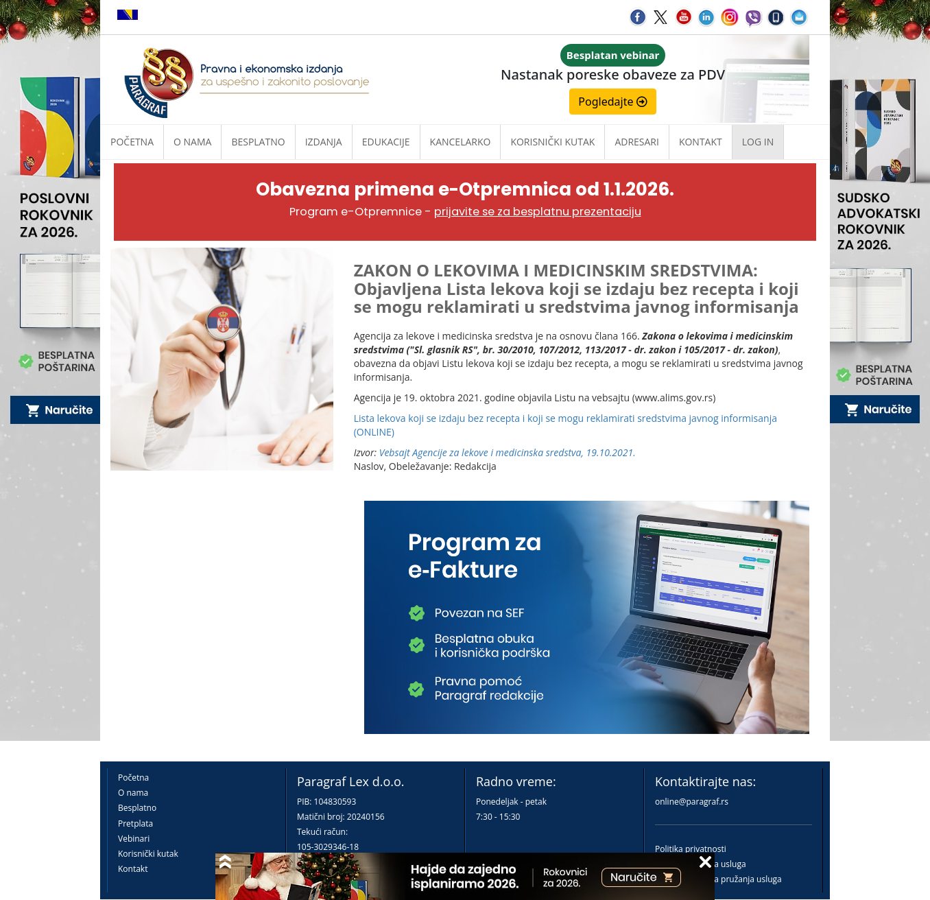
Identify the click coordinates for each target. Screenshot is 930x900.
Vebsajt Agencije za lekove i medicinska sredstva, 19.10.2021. (507, 452)
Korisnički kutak (148, 854)
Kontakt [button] (700, 141)
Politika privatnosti (690, 849)
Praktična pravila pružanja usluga (718, 879)
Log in (758, 141)
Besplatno (258, 141)
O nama (192, 141)
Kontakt (132, 869)
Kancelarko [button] (460, 141)
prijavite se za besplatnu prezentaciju (537, 212)
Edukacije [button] (386, 141)
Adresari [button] (637, 141)
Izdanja (323, 141)
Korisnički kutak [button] (552, 141)
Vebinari (134, 838)
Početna (132, 141)
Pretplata (135, 823)
